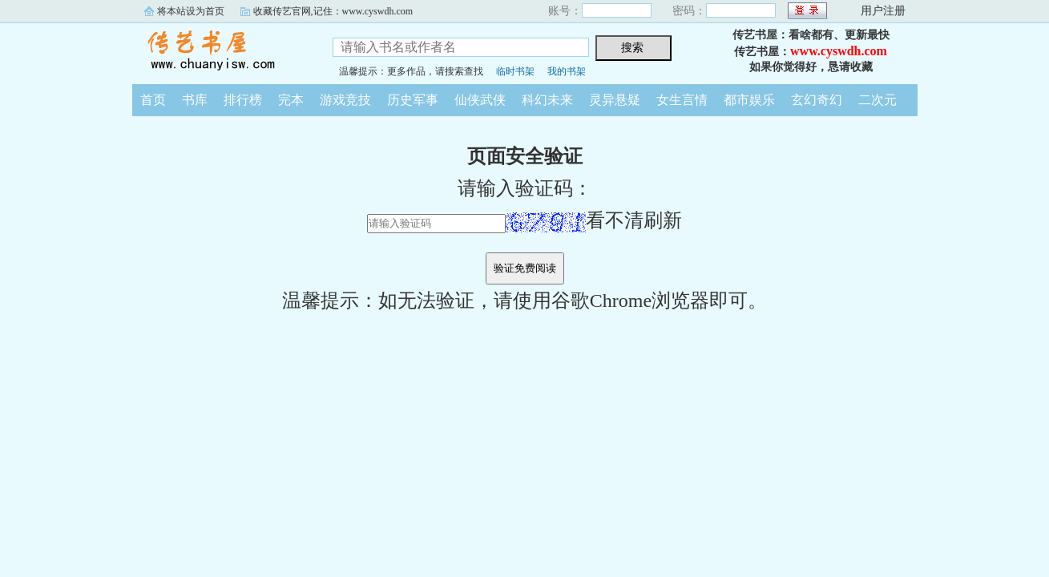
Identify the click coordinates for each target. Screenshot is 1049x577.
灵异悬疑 (614, 100)
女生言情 (682, 100)
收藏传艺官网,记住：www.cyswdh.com (333, 11)
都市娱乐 (749, 100)
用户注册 (883, 11)
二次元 (877, 100)
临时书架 (515, 71)
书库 (195, 100)
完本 (291, 100)
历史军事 (412, 100)
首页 (153, 100)
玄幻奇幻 (816, 100)
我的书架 (566, 71)
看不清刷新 (594, 220)
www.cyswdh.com (838, 51)
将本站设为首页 (190, 11)
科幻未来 (547, 100)
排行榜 (243, 100)
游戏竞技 (345, 100)
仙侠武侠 (480, 100)
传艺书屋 (220, 51)
